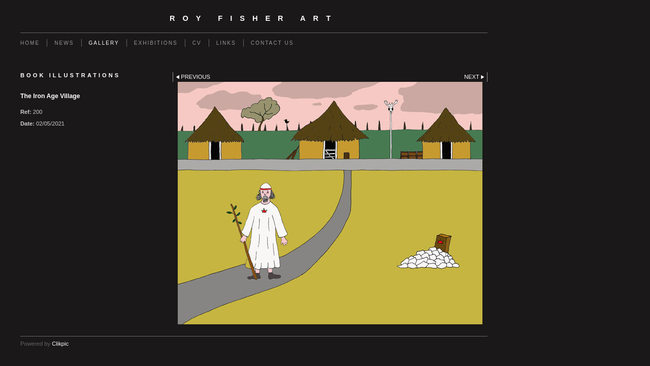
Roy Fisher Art (254, 18)
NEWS (64, 43)
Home (30, 43)
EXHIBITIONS (156, 43)
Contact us (272, 43)
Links (226, 43)
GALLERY (104, 43)
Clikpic (60, 344)
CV (197, 43)
